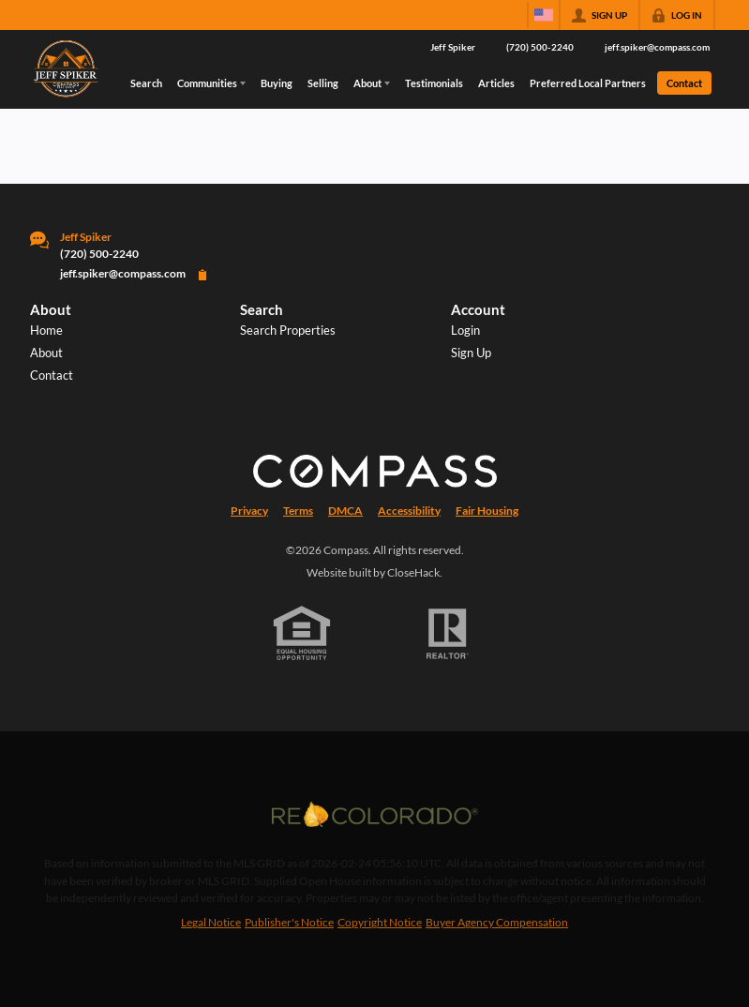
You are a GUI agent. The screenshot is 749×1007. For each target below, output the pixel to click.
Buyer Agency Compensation (497, 922)
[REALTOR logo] (447, 634)
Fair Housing (487, 511)
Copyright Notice (379, 922)
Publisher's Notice (289, 922)
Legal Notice (211, 922)
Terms (298, 511)
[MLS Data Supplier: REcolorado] (375, 813)
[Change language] (544, 15)
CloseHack (413, 572)
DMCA (345, 511)
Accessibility (409, 511)
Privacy (249, 511)
